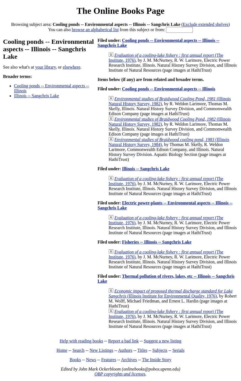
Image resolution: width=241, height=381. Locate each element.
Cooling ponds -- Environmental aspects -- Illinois (168, 89)
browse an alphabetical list (95, 29)
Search (78, 350)
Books (75, 359)
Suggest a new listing (162, 341)
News (91, 359)
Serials (178, 350)
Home (61, 350)
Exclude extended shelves (205, 24)
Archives (129, 359)
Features (108, 359)
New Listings (101, 350)
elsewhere (71, 67)
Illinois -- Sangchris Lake (36, 95)
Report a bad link (123, 341)
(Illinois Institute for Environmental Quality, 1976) (170, 293)
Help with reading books (81, 341)
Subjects (159, 350)
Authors (125, 350)
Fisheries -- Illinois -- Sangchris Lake (156, 242)
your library (45, 67)
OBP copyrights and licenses (119, 374)
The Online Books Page (120, 11)
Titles (142, 350)
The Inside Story (157, 359)
